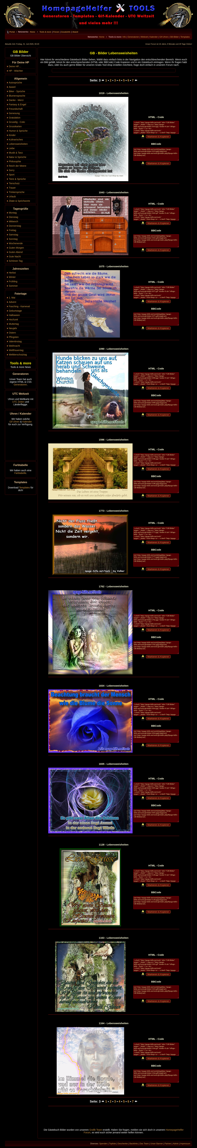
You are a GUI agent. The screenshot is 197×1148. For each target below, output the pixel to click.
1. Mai (12, 297)
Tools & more (45, 32)
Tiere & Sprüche (17, 179)
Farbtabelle (20, 473)
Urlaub (12, 196)
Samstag (13, 234)
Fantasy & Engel (17, 104)
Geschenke (123, 1143)
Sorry (11, 170)
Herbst (12, 272)
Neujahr (13, 328)
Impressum (185, 1143)
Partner (167, 1143)
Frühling (13, 281)
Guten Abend (16, 252)
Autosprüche (15, 82)
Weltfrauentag (16, 350)
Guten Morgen (16, 247)
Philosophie (15, 161)
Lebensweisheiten (18, 144)
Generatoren (133, 37)
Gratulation (14, 117)
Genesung (14, 113)
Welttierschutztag (18, 354)
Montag (13, 212)
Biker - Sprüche (17, 91)
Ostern (12, 332)
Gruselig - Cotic (17, 122)
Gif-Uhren (163, 37)
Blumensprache (17, 95)
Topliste (112, 1143)
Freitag (12, 230)
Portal (12, 32)
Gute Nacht (15, 256)
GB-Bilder (174, 37)
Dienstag (13, 217)
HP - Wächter (16, 70)
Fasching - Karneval (19, 306)
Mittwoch (13, 221)
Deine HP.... (15, 66)
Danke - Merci (16, 100)
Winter (12, 277)
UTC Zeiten (18, 401)
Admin (176, 1143)
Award (75, 32)
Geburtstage (15, 310)
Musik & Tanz (16, 152)
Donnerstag (15, 225)
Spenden (103, 1143)
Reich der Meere (17, 165)
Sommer (13, 285)
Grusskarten (15, 126)
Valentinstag (15, 341)
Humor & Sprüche (18, 130)
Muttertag (14, 324)
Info (124, 37)
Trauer (12, 187)
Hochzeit (13, 319)
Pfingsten (14, 337)
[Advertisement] (113, 70)
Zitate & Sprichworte (19, 201)
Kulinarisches (16, 139)
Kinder (12, 135)
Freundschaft (16, 109)
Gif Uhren (14, 421)
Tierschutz (14, 183)
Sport (11, 174)
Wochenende (16, 243)
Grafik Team (95, 1129)
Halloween (14, 315)
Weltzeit (144, 37)
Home (32, 32)
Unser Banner (156, 1143)
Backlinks (133, 1143)
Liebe (12, 148)
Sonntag (13, 239)
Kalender (154, 37)
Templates (185, 37)
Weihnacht (14, 345)
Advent (12, 302)
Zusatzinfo (65, 32)
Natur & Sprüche (17, 157)
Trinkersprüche (16, 192)
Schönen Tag (15, 261)
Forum (56, 32)
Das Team (144, 1143)
